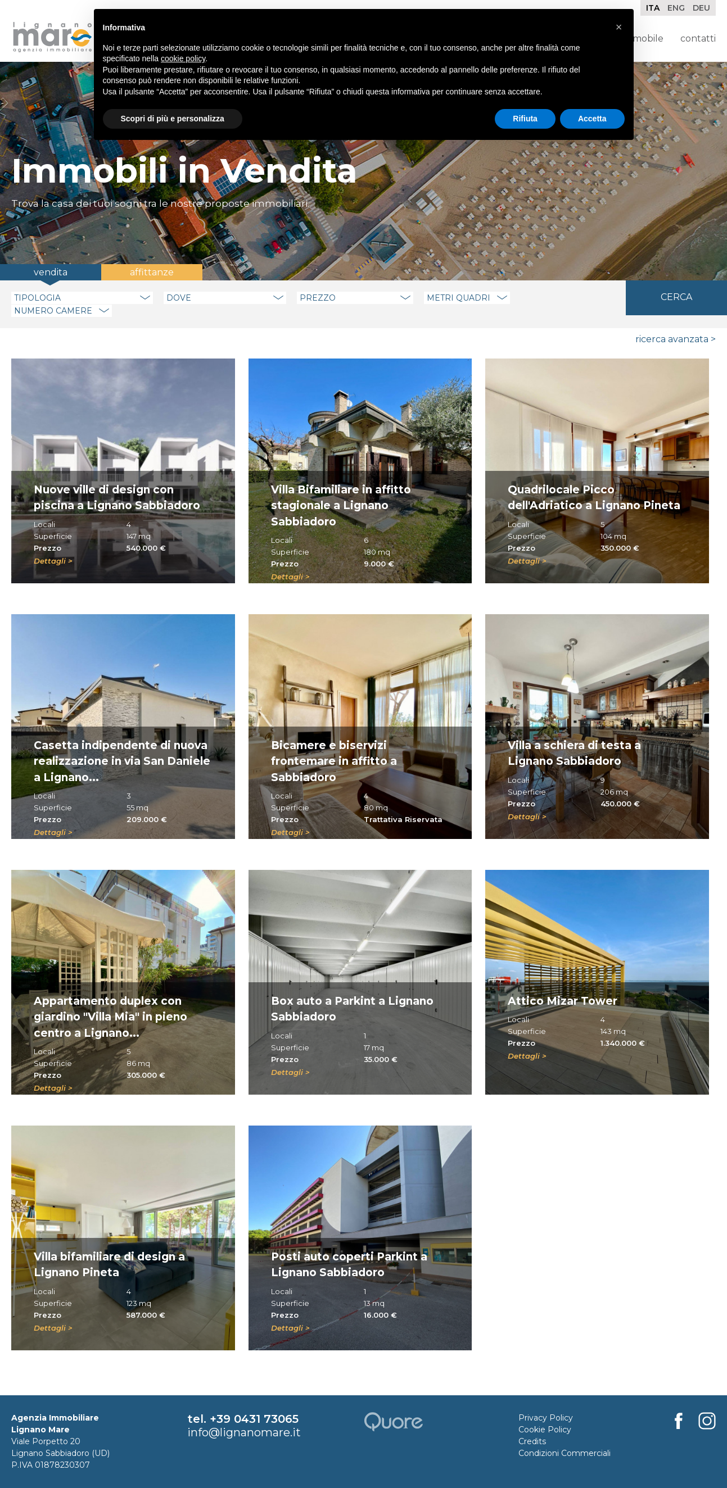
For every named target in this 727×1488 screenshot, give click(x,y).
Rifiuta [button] (525, 118)
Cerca (676, 297)
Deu (701, 8)
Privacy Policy (545, 1418)
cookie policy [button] (183, 58)
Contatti (698, 38)
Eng (676, 8)
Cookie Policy (544, 1430)
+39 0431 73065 (254, 1419)
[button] (619, 27)
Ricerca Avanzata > (675, 339)
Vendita (50, 272)
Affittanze (152, 272)
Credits (532, 1441)
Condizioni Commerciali (564, 1453)
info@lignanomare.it (244, 1432)
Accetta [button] (592, 118)
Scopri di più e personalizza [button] (172, 118)
